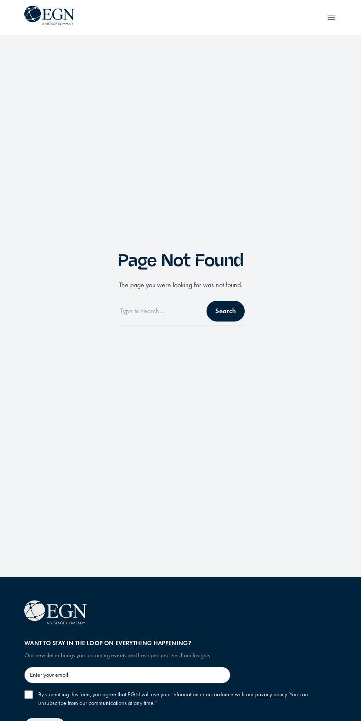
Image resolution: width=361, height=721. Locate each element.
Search (225, 311)
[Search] (159, 311)
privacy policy (271, 694)
